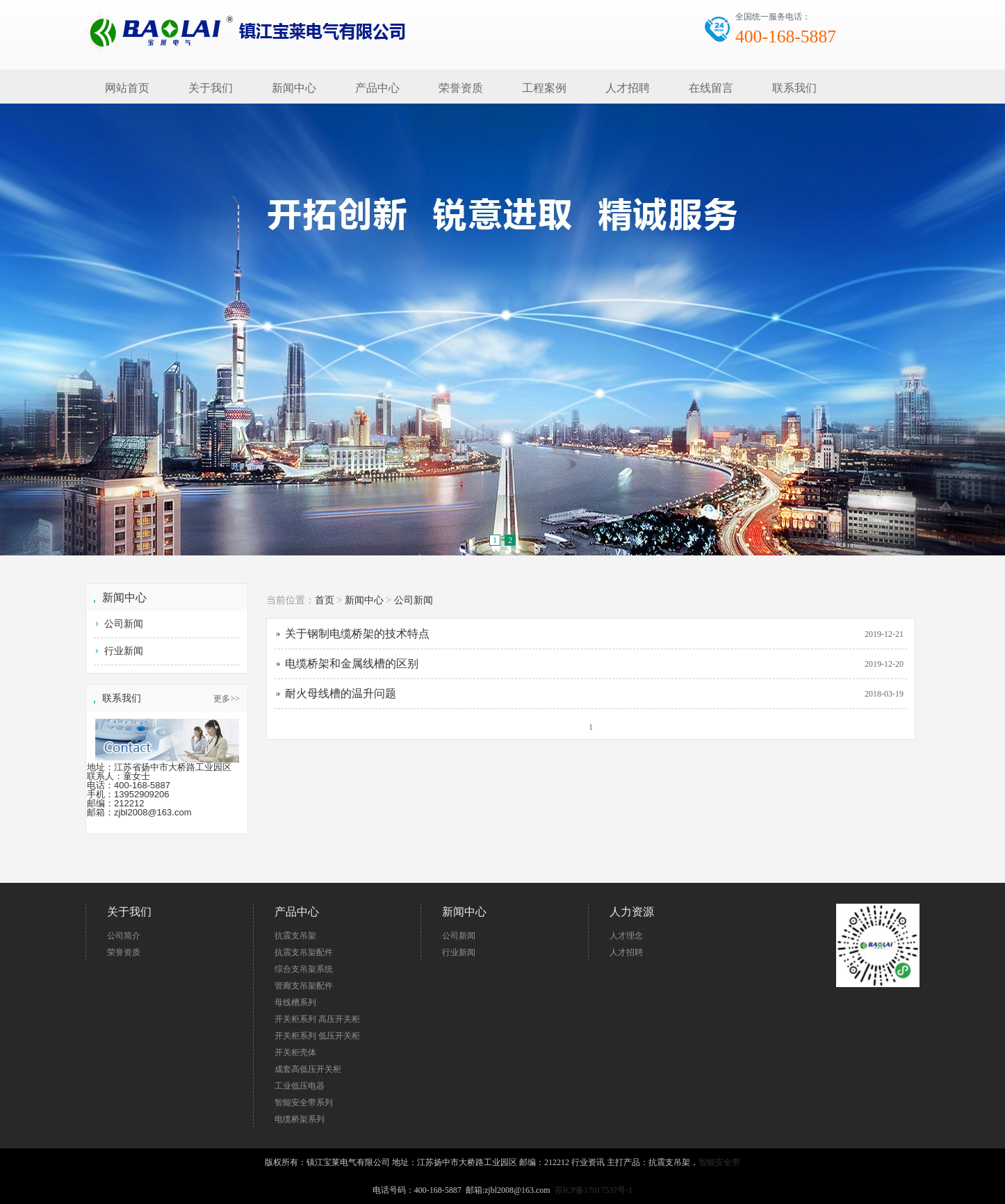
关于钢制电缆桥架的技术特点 (357, 634)
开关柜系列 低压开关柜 (317, 1036)
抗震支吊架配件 (304, 952)
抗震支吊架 (295, 936)
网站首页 (127, 88)
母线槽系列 (295, 1002)
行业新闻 (123, 651)
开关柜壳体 (295, 1052)
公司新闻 (123, 624)
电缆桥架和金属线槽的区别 (351, 663)
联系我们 (794, 88)
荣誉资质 (461, 88)
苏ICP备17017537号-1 (594, 1190)
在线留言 (711, 88)
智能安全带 (719, 1162)
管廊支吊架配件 (304, 986)
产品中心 (377, 88)
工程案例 (544, 88)
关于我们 (210, 88)
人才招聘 (627, 88)
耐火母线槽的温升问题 (340, 693)
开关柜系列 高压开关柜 (317, 1019)
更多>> (226, 698)
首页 (324, 600)
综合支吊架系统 (304, 969)
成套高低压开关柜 (308, 1069)
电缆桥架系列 (300, 1119)
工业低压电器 (300, 1086)
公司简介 (123, 936)
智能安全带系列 (304, 1102)
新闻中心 (294, 88)
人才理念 (626, 936)
